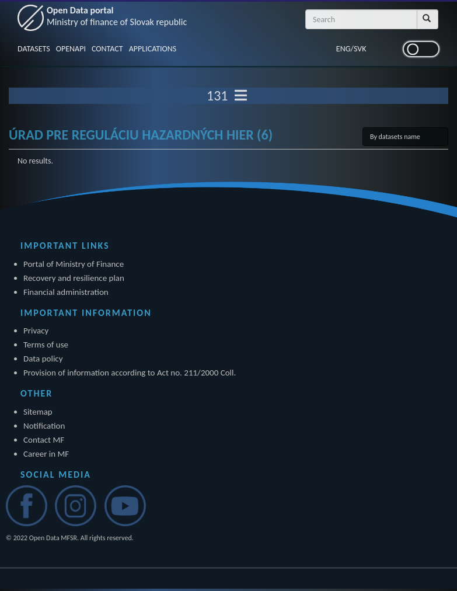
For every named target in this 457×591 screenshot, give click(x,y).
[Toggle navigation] (240, 96)
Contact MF (43, 439)
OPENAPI (71, 49)
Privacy (35, 330)
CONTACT (107, 49)
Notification (44, 425)
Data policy (43, 358)
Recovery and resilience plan (73, 278)
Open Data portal (117, 16)
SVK (360, 49)
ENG (343, 49)
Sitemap (38, 411)
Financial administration (66, 292)
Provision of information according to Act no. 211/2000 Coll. (129, 372)
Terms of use (45, 344)
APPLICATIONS (153, 49)
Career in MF (46, 454)
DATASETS (34, 49)
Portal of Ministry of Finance (73, 264)
